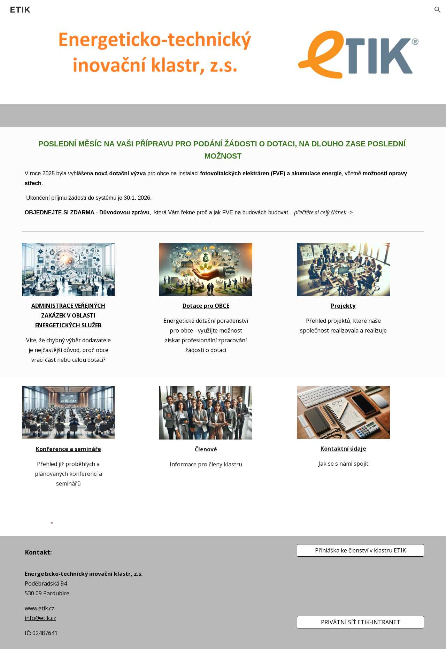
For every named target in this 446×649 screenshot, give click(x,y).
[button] (437, 9)
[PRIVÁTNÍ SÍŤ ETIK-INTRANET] (360, 622)
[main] (223, 177)
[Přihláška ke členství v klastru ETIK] (360, 550)
